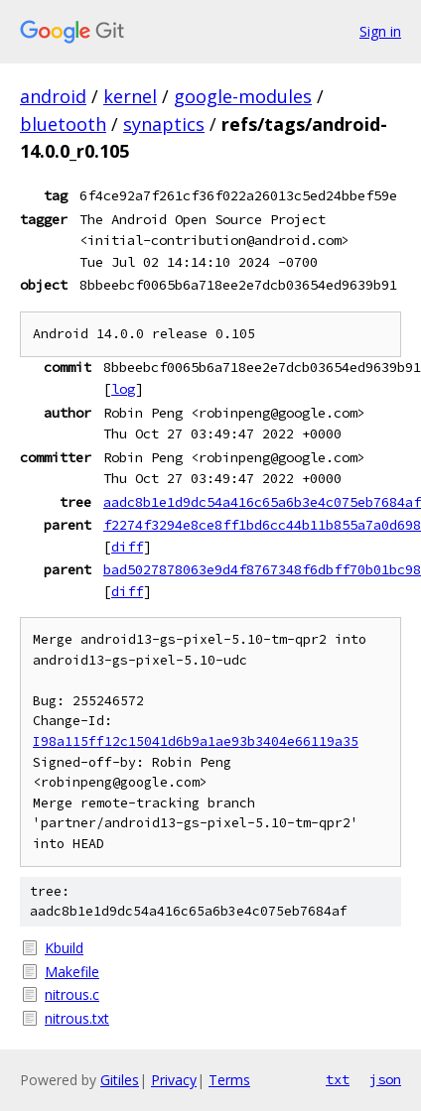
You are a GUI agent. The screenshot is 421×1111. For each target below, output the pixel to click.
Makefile (72, 971)
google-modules (243, 96)
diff (127, 547)
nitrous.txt (77, 1018)
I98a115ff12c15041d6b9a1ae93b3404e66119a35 (195, 741)
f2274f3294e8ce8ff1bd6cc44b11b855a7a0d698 (262, 525)
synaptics (164, 124)
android (53, 96)
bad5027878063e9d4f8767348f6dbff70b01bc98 (262, 569)
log (123, 389)
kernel (130, 96)
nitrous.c (72, 994)
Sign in (380, 31)
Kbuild (64, 947)
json (385, 1079)
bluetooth (63, 124)
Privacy (174, 1079)
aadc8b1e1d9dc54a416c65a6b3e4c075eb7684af (262, 502)
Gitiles (119, 1079)
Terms (229, 1079)
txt (338, 1079)
